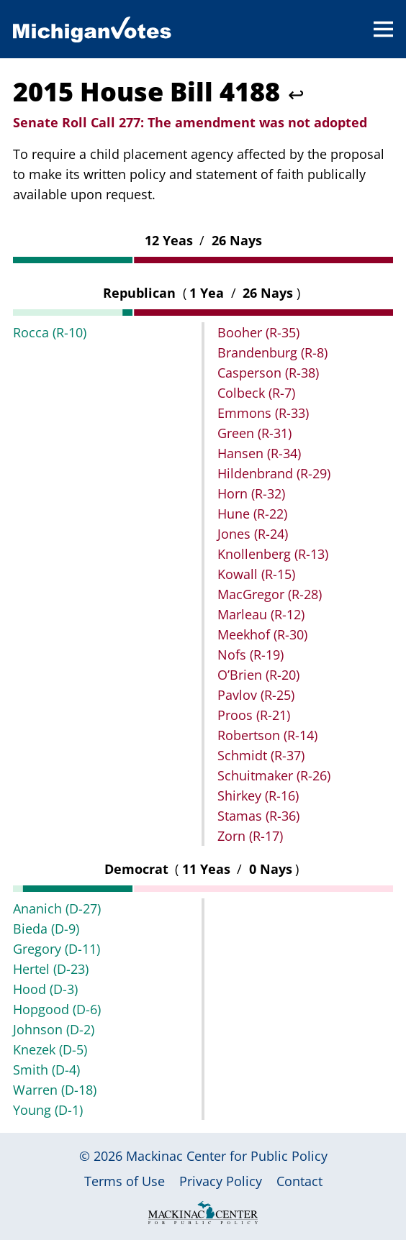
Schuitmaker (273, 775)
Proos (253, 715)
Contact (299, 1181)
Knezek (50, 1049)
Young (48, 1109)
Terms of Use (124, 1181)
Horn (251, 493)
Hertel (51, 968)
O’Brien (258, 674)
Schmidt (260, 755)
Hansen (259, 453)
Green (254, 433)
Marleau (260, 614)
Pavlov (255, 694)
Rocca (49, 332)
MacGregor (269, 594)
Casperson (268, 372)
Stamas (258, 815)
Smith (46, 1069)
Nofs (250, 654)
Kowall (256, 574)
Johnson (53, 1029)
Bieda (46, 928)
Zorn (250, 835)
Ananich (57, 908)
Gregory (56, 948)
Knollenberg (272, 553)
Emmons (263, 412)
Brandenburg (272, 352)
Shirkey (258, 795)
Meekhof (262, 634)
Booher (258, 332)
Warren (54, 1089)
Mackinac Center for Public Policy (227, 1155)
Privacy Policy (220, 1181)
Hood (45, 989)
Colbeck (256, 392)
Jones (252, 533)
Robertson (267, 735)
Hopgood (57, 1009)
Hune (252, 513)
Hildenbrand (273, 473)
